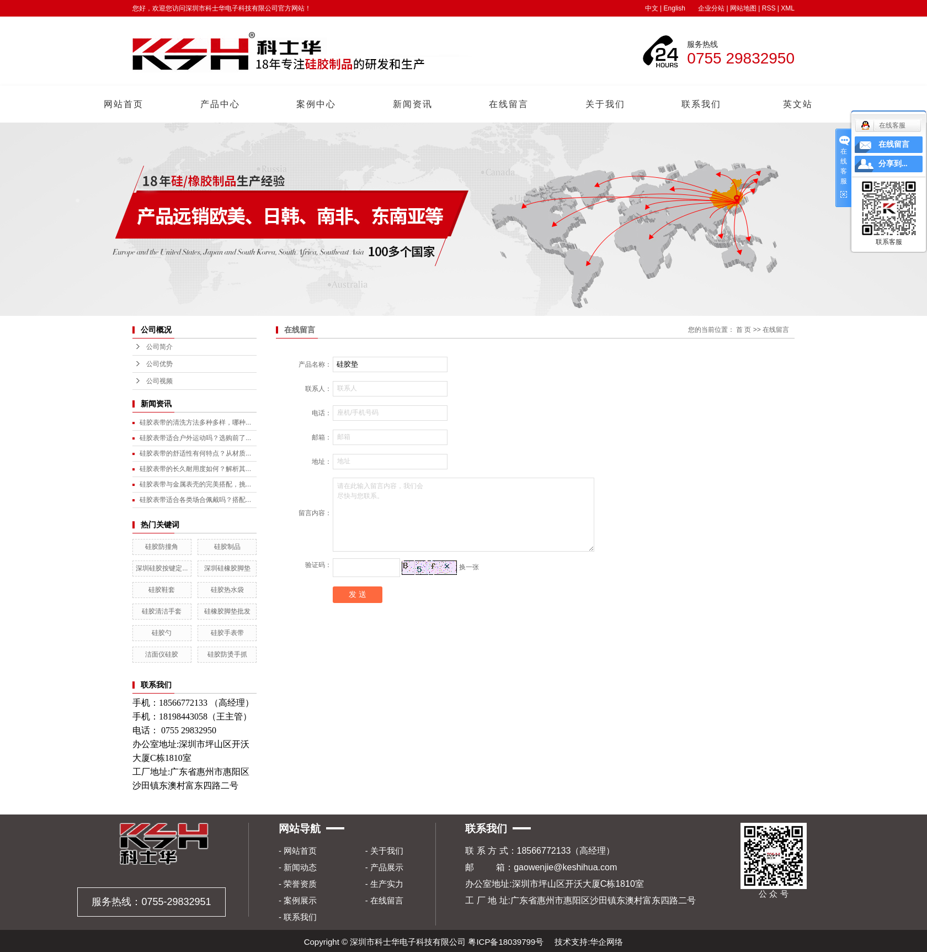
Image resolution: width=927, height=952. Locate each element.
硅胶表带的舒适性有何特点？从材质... (195, 453)
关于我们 (605, 104)
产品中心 (220, 104)
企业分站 (711, 8)
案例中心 (316, 104)
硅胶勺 (162, 633)
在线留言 (509, 104)
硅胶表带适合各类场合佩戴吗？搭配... (195, 500)
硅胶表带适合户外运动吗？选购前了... (195, 438)
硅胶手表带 (227, 633)
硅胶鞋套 (161, 590)
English (674, 8)
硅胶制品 (227, 547)
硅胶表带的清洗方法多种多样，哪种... (195, 422)
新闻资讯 (413, 104)
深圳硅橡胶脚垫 (227, 568)
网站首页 (123, 104)
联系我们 (701, 104)
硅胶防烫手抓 (227, 654)
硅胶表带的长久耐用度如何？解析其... (195, 469)
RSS (769, 8)
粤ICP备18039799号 (506, 941)
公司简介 (159, 347)
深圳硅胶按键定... (162, 568)
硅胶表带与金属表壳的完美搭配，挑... (195, 484)
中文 (651, 8)
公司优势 (159, 364)
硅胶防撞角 (161, 547)
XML (788, 8)
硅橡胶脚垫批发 (227, 611)
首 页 (743, 330)
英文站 (798, 104)
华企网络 (606, 941)
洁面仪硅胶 (161, 654)
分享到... (893, 164)
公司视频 (159, 381)
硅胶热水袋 (227, 590)
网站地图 (743, 8)
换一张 (469, 567)
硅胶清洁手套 (162, 611)
